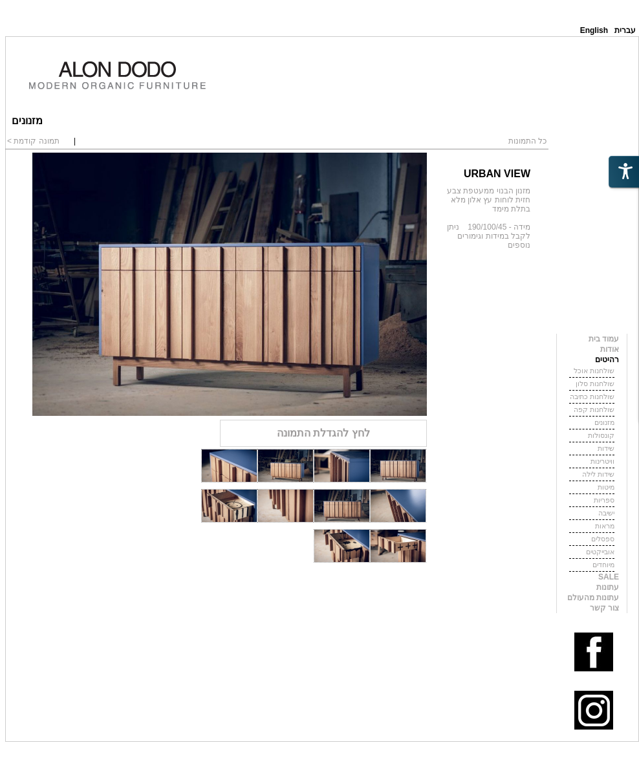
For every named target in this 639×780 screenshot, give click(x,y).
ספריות (604, 500)
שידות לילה (598, 474)
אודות (609, 349)
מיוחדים (603, 565)
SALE (608, 576)
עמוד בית (604, 338)
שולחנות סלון (595, 383)
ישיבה (606, 513)
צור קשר (604, 607)
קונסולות (601, 435)
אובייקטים (600, 552)
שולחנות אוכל (594, 370)
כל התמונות (527, 141)
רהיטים (607, 359)
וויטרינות (602, 461)
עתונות (607, 587)
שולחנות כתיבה (592, 396)
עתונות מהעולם (593, 597)
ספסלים (602, 539)
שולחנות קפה (594, 409)
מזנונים (604, 422)
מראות (604, 526)
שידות (606, 448)
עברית (625, 30)
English (594, 30)
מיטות (606, 487)
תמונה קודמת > (33, 141)
